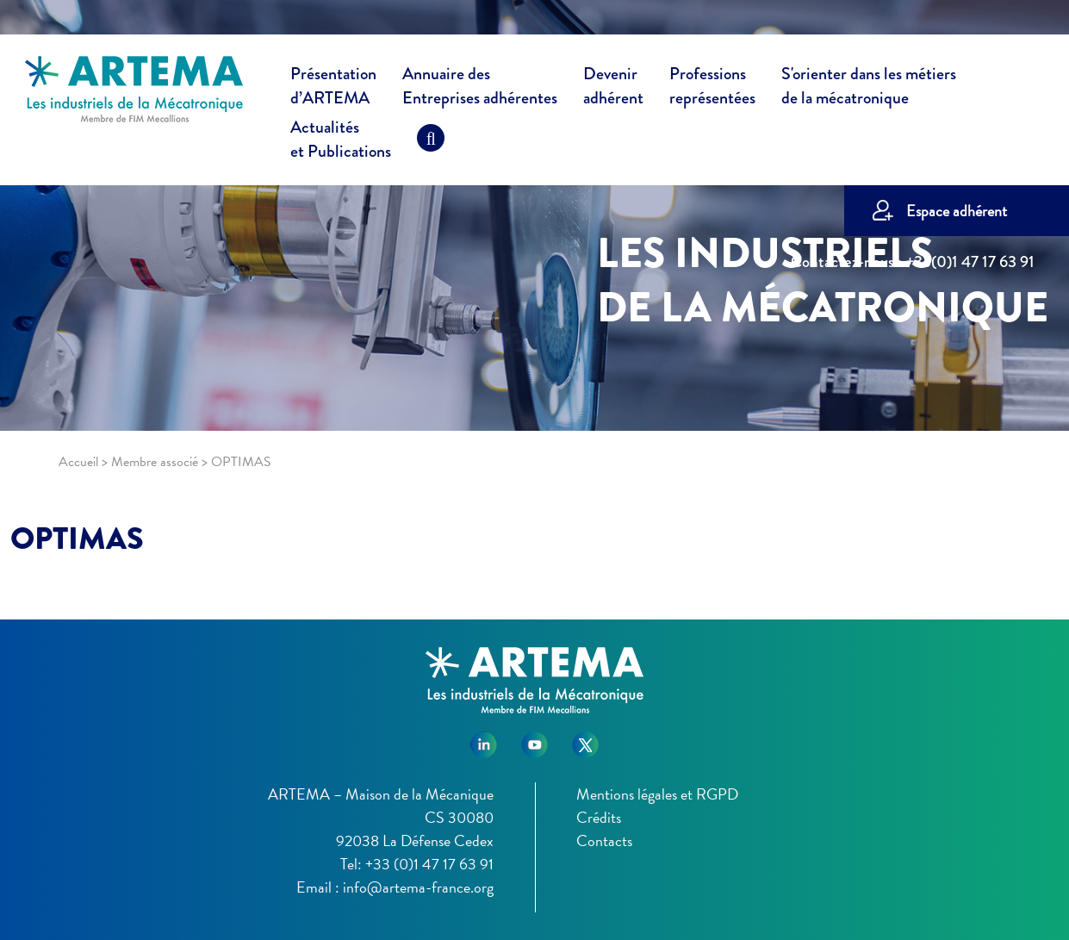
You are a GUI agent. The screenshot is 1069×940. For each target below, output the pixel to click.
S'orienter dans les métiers (868, 88)
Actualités (340, 142)
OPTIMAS (77, 538)
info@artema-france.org (418, 887)
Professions (712, 86)
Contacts (604, 840)
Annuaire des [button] (479, 88)
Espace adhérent (956, 210)
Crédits (598, 817)
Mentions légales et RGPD (657, 794)
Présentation (333, 88)
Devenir (613, 88)
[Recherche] (430, 142)
